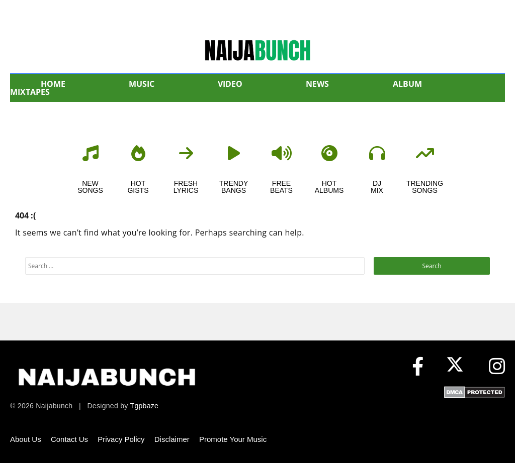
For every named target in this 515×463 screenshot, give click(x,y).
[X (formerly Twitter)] (457, 367)
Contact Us (69, 439)
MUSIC (141, 83)
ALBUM (407, 83)
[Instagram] (497, 367)
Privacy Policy (121, 439)
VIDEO (230, 83)
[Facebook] (417, 367)
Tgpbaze (144, 406)
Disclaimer (172, 439)
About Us (25, 439)
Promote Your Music (233, 439)
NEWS (317, 83)
